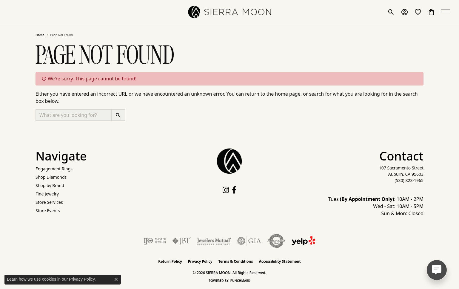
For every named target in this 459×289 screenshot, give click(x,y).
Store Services (49, 202)
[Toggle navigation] (447, 12)
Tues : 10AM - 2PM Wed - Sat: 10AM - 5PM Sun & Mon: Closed (375, 206)
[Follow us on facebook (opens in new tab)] (234, 190)
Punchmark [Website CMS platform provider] (240, 281)
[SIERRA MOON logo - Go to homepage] (229, 12)
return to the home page (273, 94)
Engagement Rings (54, 169)
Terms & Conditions (235, 261)
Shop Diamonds (51, 177)
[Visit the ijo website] (155, 240)
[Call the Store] (409, 180)
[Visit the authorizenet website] (276, 240)
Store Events (48, 210)
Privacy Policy (200, 261)
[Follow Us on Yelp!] (303, 241)
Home (40, 35)
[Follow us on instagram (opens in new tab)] (226, 190)
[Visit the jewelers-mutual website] (214, 240)
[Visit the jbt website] (181, 240)
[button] (391, 12)
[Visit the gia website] (249, 240)
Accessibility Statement (280, 261)
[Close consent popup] (116, 279)
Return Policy (170, 261)
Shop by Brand (50, 185)
